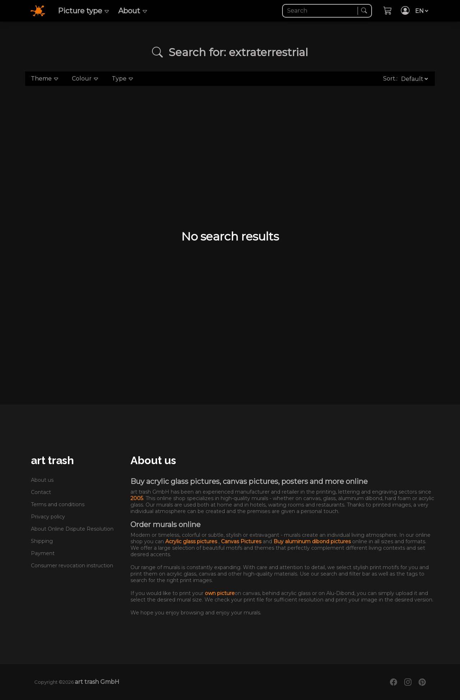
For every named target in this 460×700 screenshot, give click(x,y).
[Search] (320, 10)
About (133, 10)
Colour (85, 78)
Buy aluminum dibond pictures (312, 541)
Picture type (84, 10)
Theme (45, 78)
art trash (52, 460)
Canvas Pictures (242, 541)
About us (42, 480)
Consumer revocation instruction (72, 565)
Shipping (42, 541)
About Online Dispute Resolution (72, 529)
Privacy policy (48, 516)
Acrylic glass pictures (191, 541)
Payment (43, 553)
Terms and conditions (57, 504)
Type (123, 78)
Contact (41, 492)
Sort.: (390, 78)
